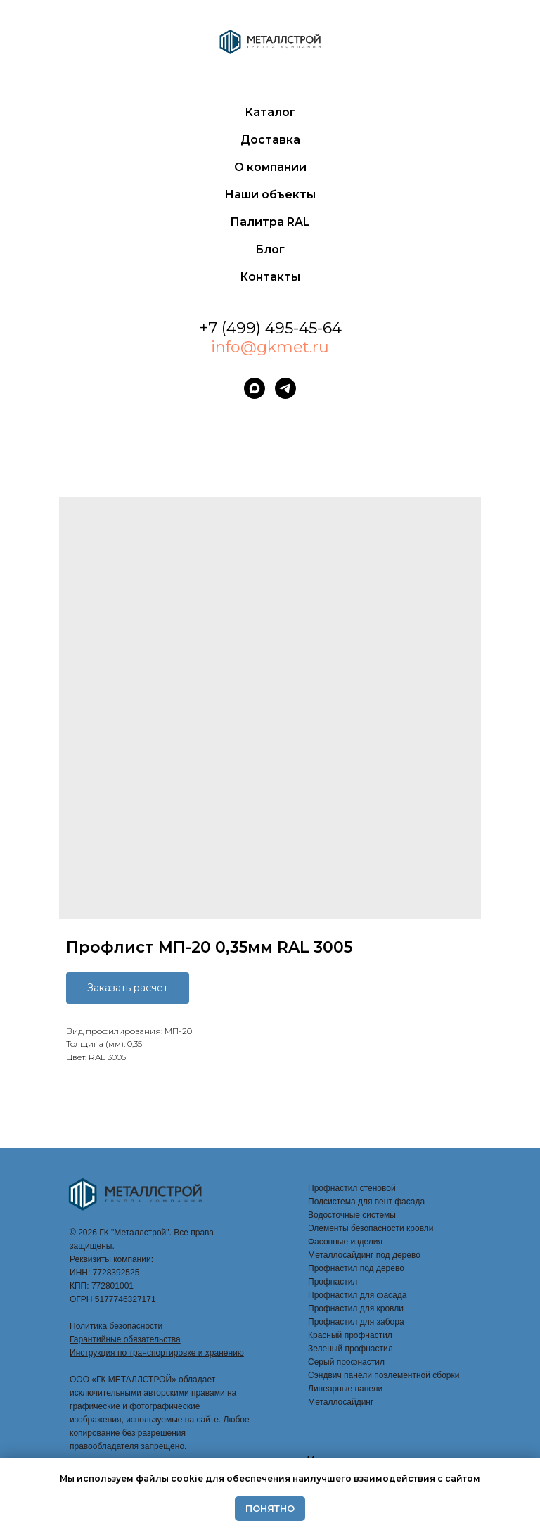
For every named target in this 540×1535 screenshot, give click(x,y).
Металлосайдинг (340, 1402)
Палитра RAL (270, 222)
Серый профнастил (346, 1362)
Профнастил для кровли (356, 1308)
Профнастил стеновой (352, 1188)
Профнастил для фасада (357, 1295)
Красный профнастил (350, 1335)
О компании (270, 167)
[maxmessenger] (254, 388)
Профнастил (332, 1282)
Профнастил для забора (356, 1322)
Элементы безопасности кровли (371, 1228)
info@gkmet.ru (270, 347)
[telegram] (285, 388)
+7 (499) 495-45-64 (270, 328)
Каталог (270, 112)
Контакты (270, 277)
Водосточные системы (352, 1215)
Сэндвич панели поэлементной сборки (383, 1375)
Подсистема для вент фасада (366, 1201)
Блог (270, 249)
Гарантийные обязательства (125, 1339)
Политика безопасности (116, 1326)
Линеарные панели (345, 1389)
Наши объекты (270, 194)
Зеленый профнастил (350, 1349)
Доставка (270, 139)
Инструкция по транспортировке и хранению (157, 1353)
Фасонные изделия (345, 1242)
